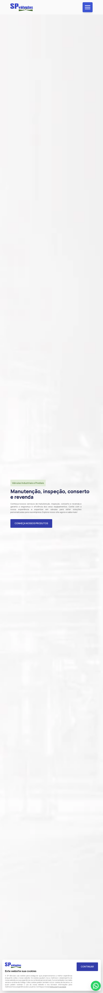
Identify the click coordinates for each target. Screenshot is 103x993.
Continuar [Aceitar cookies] (87, 966)
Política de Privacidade (57, 987)
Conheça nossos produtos (31, 523)
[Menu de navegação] (87, 7)
